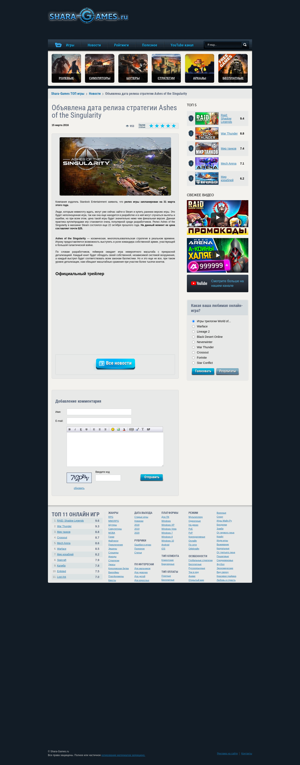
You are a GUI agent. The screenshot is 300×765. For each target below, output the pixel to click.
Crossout (203, 352)
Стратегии (113, 560)
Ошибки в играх (142, 544)
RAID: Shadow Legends (70, 520)
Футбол (221, 564)
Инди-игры (222, 540)
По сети (193, 544)
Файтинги (113, 540)
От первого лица (225, 532)
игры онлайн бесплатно (88, 15)
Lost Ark (61, 576)
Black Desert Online (210, 336)
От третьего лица (226, 552)
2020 (136, 533)
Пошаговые (223, 556)
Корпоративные (197, 536)
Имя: (58, 412)
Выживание (223, 544)
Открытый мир (196, 580)
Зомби (220, 528)
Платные (166, 576)
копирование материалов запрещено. (123, 755)
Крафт (220, 536)
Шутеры (112, 525)
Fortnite (202, 357)
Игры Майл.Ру (224, 520)
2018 (136, 525)
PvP (191, 533)
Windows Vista (168, 529)
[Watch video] (218, 217)
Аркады (112, 556)
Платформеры (116, 576)
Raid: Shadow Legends (226, 119)
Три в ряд (194, 572)
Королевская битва (118, 568)
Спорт (220, 516)
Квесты (112, 580)
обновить (79, 488)
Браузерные (167, 564)
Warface (202, 326)
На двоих (193, 525)
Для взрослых (141, 580)
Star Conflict (205, 362)
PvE (191, 529)
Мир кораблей (227, 178)
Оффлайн (194, 548)
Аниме (192, 576)
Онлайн (193, 540)
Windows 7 (167, 533)
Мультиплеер (196, 517)
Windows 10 (167, 540)
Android (165, 544)
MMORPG (113, 521)
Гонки (111, 536)
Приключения (115, 544)
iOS (163, 548)
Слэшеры (113, 552)
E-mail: (59, 420)
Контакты (246, 753)
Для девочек (141, 572)
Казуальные (223, 548)
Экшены (112, 548)
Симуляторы (115, 529)
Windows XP (167, 525)
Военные (221, 513)
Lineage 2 (203, 331)
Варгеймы (113, 572)
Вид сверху (223, 572)
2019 (136, 529)
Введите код (102, 471)
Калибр (61, 565)
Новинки (138, 521)
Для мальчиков (142, 568)
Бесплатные (167, 580)
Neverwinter (204, 342)
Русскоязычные (197, 568)
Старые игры (141, 517)
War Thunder (229, 133)
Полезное (139, 548)
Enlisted (61, 571)
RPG (110, 517)
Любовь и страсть (226, 580)
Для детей (139, 576)
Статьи (138, 552)
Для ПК (165, 517)
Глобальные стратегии (200, 560)
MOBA (111, 533)
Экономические (225, 568)
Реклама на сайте (227, 753)
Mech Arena (228, 163)
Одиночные (195, 521)
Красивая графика (226, 576)
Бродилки (222, 524)
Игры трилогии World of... (214, 321)
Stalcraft (61, 560)
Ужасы (111, 564)
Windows (166, 521)
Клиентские (167, 560)
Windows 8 (167, 536)
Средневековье (225, 560)
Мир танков (228, 148)
